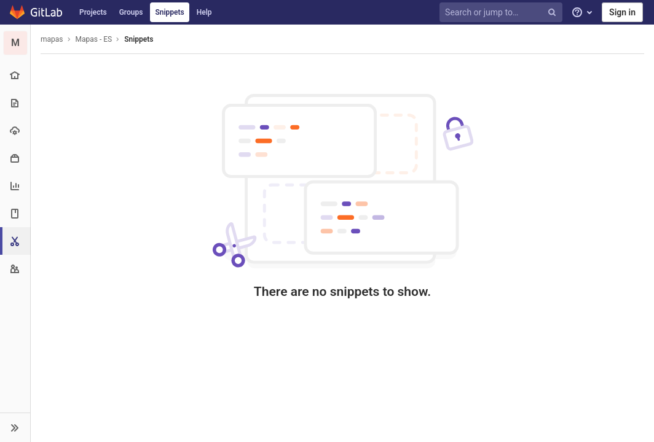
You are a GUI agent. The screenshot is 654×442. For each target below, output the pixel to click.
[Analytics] (15, 186)
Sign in (622, 12)
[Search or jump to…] (503, 12)
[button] (15, 427)
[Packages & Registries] (15, 158)
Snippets (169, 12)
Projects (93, 12)
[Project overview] (15, 75)
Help (204, 12)
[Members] (15, 268)
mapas (52, 39)
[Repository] (15, 103)
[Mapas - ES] (15, 43)
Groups (131, 12)
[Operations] (15, 130)
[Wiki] (15, 213)
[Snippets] (16, 241)
